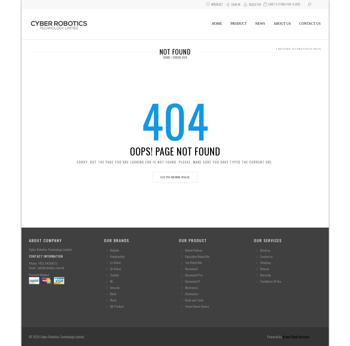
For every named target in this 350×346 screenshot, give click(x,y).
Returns (264, 269)
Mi (111, 281)
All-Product (117, 306)
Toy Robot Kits (193, 262)
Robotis (114, 250)
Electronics (191, 294)
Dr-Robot (115, 269)
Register (255, 4)
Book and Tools (194, 300)
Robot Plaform (194, 250)
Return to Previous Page (299, 48)
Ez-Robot (115, 262)
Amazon (115, 287)
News (260, 24)
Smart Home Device (197, 306)
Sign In (235, 4)
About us (282, 24)
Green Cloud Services (296, 336)
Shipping (265, 262)
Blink (113, 294)
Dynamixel (191, 269)
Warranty (265, 275)
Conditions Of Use (270, 281)
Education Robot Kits (197, 256)
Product (239, 24)
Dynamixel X (192, 281)
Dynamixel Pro (194, 275)
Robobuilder (117, 256)
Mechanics (191, 287)
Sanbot (114, 275)
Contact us (310, 24)
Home (217, 24)
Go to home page (174, 177)
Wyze (113, 300)
